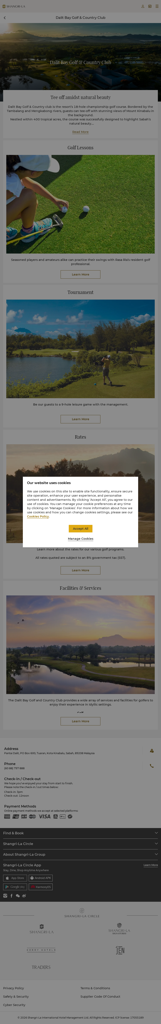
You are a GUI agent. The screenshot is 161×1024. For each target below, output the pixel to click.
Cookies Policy (38, 516)
